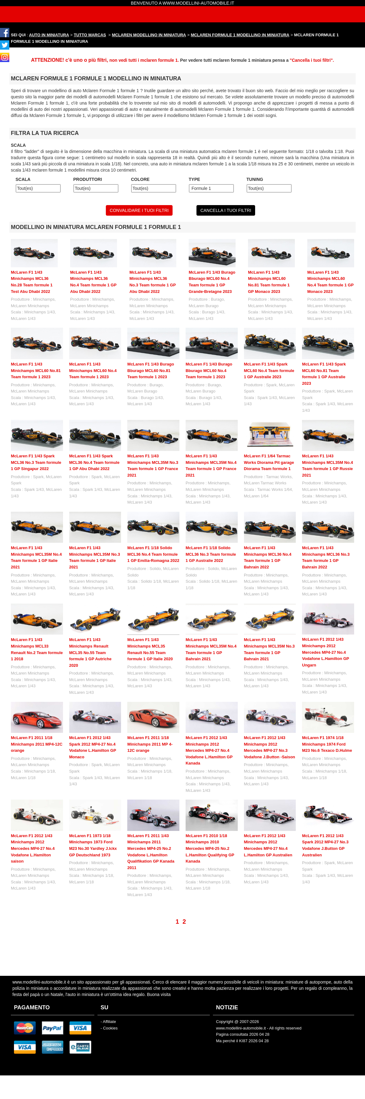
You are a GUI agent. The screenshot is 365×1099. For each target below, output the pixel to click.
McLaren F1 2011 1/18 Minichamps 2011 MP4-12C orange (36, 744)
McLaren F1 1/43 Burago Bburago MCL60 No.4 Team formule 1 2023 (209, 370)
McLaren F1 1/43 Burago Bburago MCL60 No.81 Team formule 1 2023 (150, 370)
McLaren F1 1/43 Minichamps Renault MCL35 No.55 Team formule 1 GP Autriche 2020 (90, 652)
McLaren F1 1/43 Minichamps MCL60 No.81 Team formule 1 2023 (36, 370)
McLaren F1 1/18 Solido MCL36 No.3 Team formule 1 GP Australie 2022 (211, 554)
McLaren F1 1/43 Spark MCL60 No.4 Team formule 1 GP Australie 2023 (269, 370)
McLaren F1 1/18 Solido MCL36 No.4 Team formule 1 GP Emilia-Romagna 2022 (153, 554)
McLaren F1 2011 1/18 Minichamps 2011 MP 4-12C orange (150, 744)
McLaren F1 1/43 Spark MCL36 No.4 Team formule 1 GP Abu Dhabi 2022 (94, 462)
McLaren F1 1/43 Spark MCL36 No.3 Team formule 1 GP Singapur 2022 (36, 462)
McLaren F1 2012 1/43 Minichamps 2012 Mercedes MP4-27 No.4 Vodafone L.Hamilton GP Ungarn (325, 652)
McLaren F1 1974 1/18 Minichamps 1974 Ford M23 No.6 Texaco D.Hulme (327, 744)
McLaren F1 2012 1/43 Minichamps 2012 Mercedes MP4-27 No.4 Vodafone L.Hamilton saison (33, 848)
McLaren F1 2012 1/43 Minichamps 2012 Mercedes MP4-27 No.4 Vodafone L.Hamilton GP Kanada (209, 750)
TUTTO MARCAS (90, 35)
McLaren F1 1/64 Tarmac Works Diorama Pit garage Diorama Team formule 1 (269, 462)
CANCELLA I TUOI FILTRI (226, 210)
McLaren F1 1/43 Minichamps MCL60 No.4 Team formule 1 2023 (93, 370)
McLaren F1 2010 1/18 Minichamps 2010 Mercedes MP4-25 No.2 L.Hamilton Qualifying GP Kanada (210, 823)
